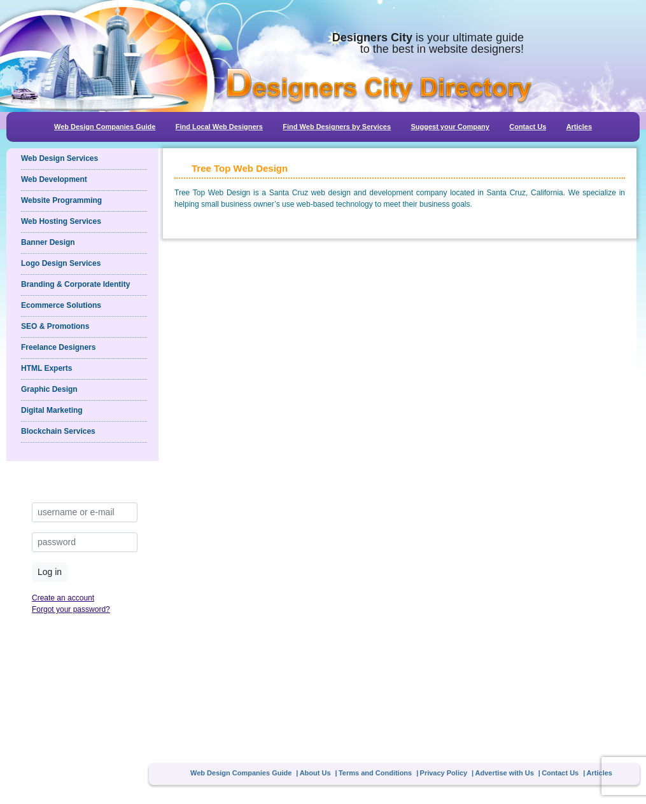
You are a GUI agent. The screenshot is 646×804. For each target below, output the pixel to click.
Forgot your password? (71, 609)
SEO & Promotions (55, 326)
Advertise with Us (504, 773)
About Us (315, 773)
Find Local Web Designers (219, 126)
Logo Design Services (61, 263)
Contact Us (527, 126)
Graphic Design (49, 389)
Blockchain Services (58, 431)
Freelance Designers (58, 347)
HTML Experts (46, 368)
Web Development (54, 179)
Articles (579, 126)
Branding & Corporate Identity (75, 284)
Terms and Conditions (375, 773)
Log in (50, 572)
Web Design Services (59, 158)
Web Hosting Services (61, 221)
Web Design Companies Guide (104, 126)
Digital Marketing (52, 410)
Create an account (63, 597)
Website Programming (61, 200)
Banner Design (48, 242)
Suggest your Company (450, 126)
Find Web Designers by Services (337, 126)
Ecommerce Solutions (61, 305)
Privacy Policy (444, 773)
